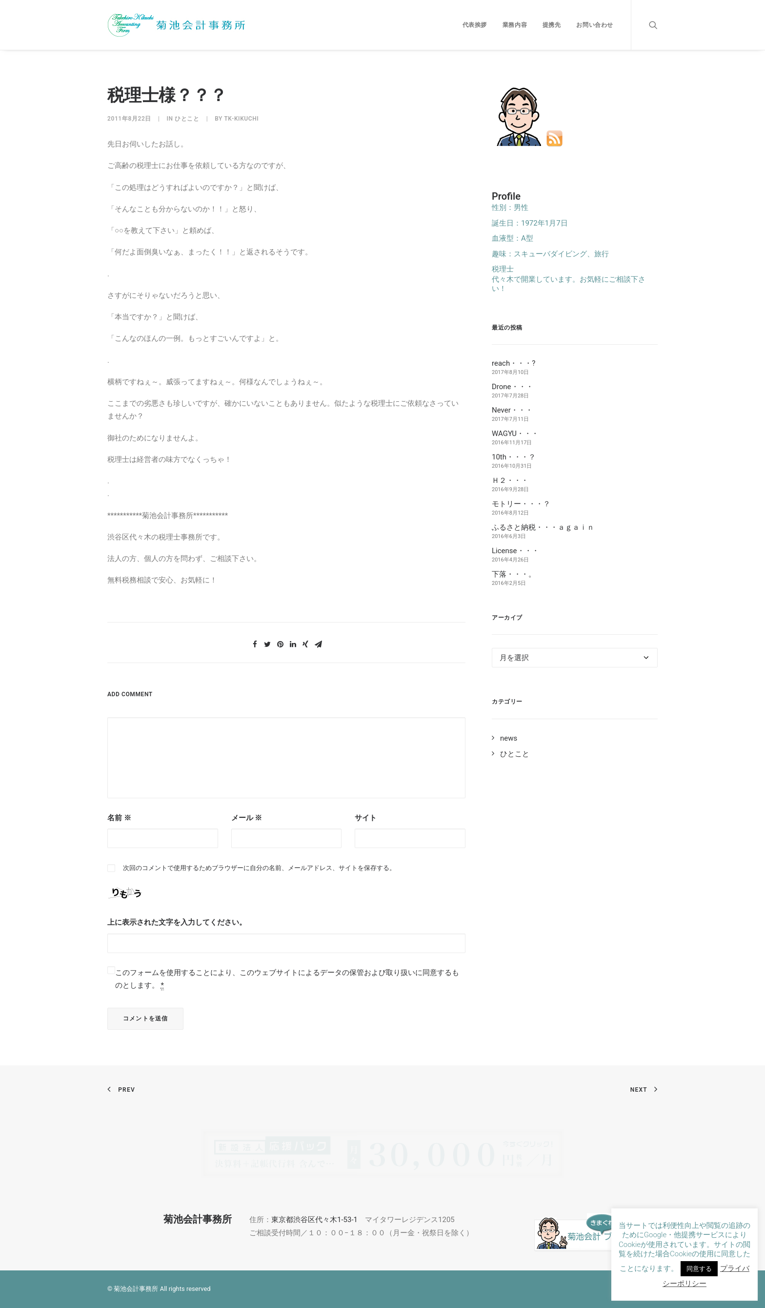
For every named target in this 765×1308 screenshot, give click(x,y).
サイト (366, 817)
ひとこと (187, 118)
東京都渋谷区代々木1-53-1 (314, 1219)
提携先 (552, 24)
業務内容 (515, 24)
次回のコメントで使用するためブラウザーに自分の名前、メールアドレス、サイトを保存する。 (259, 868)
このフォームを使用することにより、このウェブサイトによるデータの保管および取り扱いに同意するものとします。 (287, 979)
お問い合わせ (594, 24)
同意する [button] (699, 1268)
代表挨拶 (475, 24)
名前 (119, 817)
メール (246, 817)
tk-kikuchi (241, 118)
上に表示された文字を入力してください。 (176, 922)
